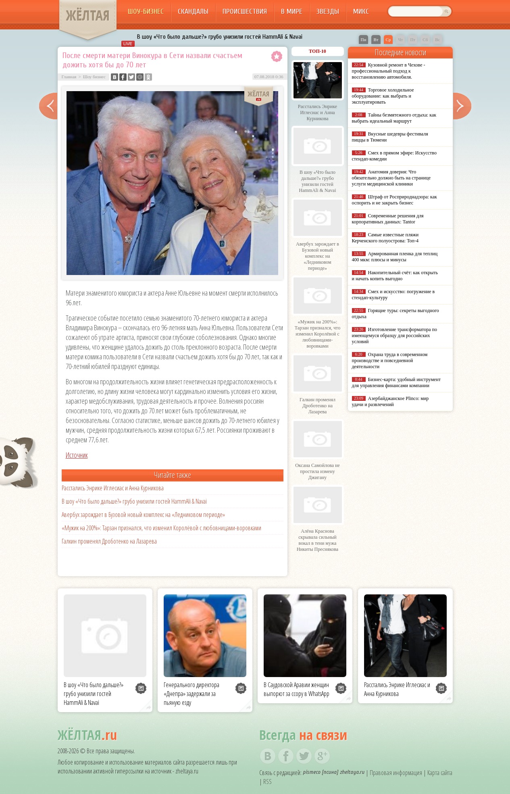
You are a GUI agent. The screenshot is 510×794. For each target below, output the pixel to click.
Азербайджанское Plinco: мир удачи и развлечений (390, 401)
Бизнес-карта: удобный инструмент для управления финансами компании (396, 382)
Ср (388, 39)
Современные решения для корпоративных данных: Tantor (388, 219)
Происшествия (245, 11)
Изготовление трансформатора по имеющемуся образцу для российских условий (394, 335)
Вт (375, 39)
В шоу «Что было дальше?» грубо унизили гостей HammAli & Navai (219, 36)
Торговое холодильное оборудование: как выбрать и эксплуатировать (383, 96)
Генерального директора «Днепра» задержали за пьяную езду (191, 693)
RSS (267, 781)
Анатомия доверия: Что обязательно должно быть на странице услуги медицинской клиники (391, 178)
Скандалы (193, 11)
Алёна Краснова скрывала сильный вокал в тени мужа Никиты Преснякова (317, 540)
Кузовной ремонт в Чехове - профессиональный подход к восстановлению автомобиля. (388, 71)
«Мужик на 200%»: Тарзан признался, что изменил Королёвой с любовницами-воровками (161, 527)
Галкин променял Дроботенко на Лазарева (109, 541)
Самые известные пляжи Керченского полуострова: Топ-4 (385, 238)
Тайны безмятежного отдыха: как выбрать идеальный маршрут (394, 118)
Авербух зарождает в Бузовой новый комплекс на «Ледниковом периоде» (143, 514)
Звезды (327, 11)
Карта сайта (439, 772)
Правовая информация (396, 772)
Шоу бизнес (94, 76)
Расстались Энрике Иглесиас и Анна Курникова (113, 487)
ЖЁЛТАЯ (88, 15)
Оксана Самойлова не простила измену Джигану (317, 471)
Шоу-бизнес (146, 11)
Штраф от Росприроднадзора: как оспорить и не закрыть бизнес (394, 200)
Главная (69, 76)
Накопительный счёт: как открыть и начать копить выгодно (395, 275)
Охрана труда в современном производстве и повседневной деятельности (390, 360)
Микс (361, 11)
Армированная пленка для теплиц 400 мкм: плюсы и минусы (395, 257)
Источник (77, 455)
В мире (291, 11)
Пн (363, 39)
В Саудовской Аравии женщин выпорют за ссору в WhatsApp (296, 689)
